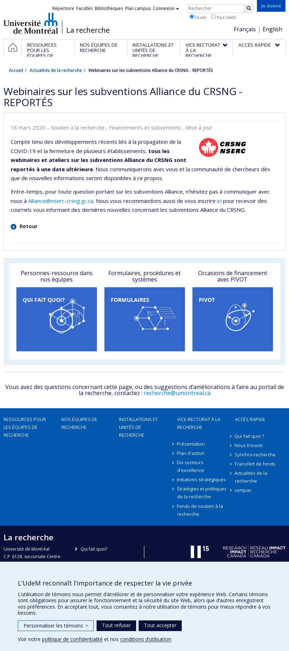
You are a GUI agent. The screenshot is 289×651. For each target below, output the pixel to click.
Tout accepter (160, 625)
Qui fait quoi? (94, 549)
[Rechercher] (248, 8)
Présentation (191, 444)
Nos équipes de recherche (79, 423)
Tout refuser (116, 625)
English (272, 29)
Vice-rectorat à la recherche (198, 423)
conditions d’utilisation (145, 639)
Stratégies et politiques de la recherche (202, 492)
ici (219, 200)
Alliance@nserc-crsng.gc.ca (60, 200)
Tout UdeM (223, 17)
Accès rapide (250, 419)
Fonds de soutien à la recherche (200, 510)
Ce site (198, 17)
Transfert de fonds (255, 464)
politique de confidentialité (72, 639)
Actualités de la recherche (56, 70)
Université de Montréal (31, 23)
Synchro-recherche (255, 454)
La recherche (88, 30)
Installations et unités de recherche (138, 427)
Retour (27, 226)
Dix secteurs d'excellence (190, 466)
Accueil (16, 70)
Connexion (166, 8)
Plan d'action (191, 453)
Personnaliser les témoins (56, 625)
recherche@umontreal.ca (177, 393)
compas (243, 490)
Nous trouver (249, 445)
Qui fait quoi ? (249, 436)
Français (245, 29)
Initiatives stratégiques (201, 479)
